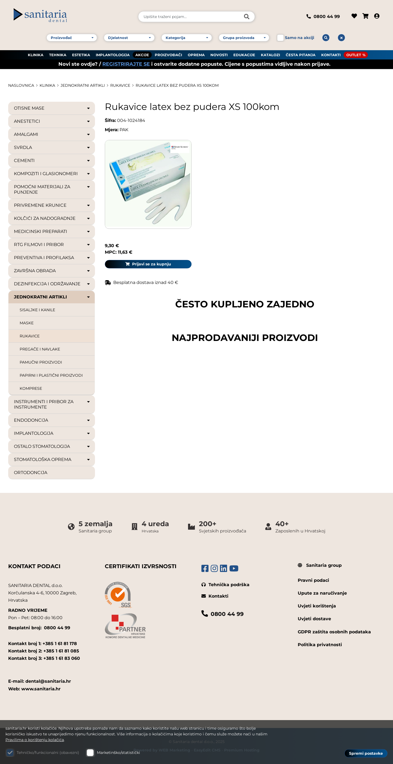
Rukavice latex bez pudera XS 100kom (177, 85)
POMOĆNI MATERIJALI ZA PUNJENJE (52, 189)
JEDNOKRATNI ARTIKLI (83, 85)
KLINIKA (35, 55)
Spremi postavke (366, 753)
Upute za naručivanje (322, 593)
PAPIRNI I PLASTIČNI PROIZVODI (51, 375)
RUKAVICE (120, 85)
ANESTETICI (52, 121)
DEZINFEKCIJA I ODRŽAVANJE (52, 284)
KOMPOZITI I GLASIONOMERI (52, 173)
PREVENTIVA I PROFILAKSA (52, 257)
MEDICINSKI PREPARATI (52, 231)
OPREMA (196, 55)
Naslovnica (21, 85)
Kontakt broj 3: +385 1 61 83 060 (44, 658)
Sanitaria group (320, 565)
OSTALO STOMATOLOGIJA (52, 446)
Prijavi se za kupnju (341, 161)
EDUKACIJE (244, 55)
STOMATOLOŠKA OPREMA (52, 459)
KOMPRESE (31, 388)
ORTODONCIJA (30, 472)
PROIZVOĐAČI (168, 55)
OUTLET (353, 55)
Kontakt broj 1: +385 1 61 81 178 (42, 643)
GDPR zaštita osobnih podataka (334, 631)
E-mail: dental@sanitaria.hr (39, 681)
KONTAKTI (331, 55)
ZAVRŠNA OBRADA (52, 271)
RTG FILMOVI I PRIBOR (52, 244)
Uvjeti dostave (314, 618)
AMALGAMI (52, 134)
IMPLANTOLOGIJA (113, 55)
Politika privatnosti (320, 644)
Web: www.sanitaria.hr (34, 688)
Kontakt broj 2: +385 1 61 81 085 (43, 651)
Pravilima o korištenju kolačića (34, 739)
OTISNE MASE (52, 108)
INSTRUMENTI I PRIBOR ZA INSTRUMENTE (52, 404)
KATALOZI (270, 55)
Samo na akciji (299, 37)
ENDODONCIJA (52, 420)
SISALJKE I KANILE (37, 309)
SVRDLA (52, 147)
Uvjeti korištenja (317, 606)
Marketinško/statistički (118, 752)
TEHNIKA (57, 55)
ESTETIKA (81, 55)
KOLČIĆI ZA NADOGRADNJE (52, 218)
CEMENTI (52, 160)
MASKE (27, 322)
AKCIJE (142, 55)
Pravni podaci (313, 580)
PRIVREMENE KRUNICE (52, 205)
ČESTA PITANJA (300, 55)
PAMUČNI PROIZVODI (41, 362)
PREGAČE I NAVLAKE (40, 349)
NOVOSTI (219, 55)
